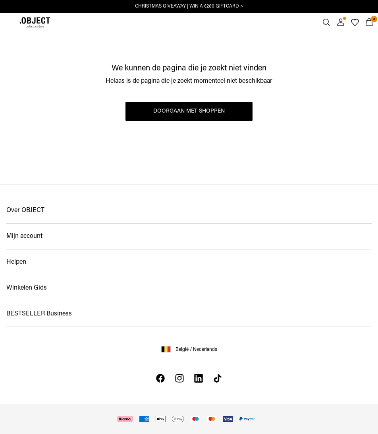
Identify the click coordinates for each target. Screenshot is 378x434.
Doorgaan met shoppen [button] (189, 111)
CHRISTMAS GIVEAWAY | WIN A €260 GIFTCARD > (189, 6)
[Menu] (9, 22)
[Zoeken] (326, 22)
